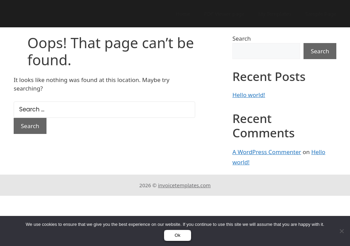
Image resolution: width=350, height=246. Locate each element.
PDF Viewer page (224, 13)
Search (241, 38)
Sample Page (320, 13)
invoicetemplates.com (184, 185)
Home (183, 13)
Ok (177, 235)
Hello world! (248, 95)
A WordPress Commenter (266, 152)
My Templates (275, 13)
